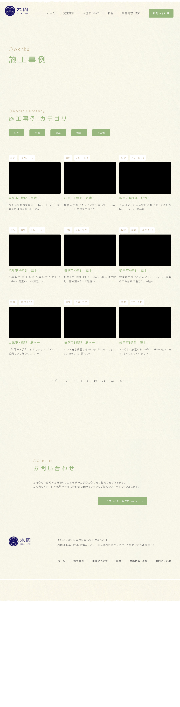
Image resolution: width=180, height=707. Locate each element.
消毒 (79, 185)
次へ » (124, 433)
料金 (111, 13)
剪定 (16, 185)
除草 (58, 185)
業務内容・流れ (131, 13)
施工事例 (69, 13)
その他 (101, 185)
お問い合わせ (161, 13)
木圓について (91, 13)
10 (95, 433)
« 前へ (56, 433)
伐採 (37, 185)
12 (112, 433)
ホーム (51, 13)
